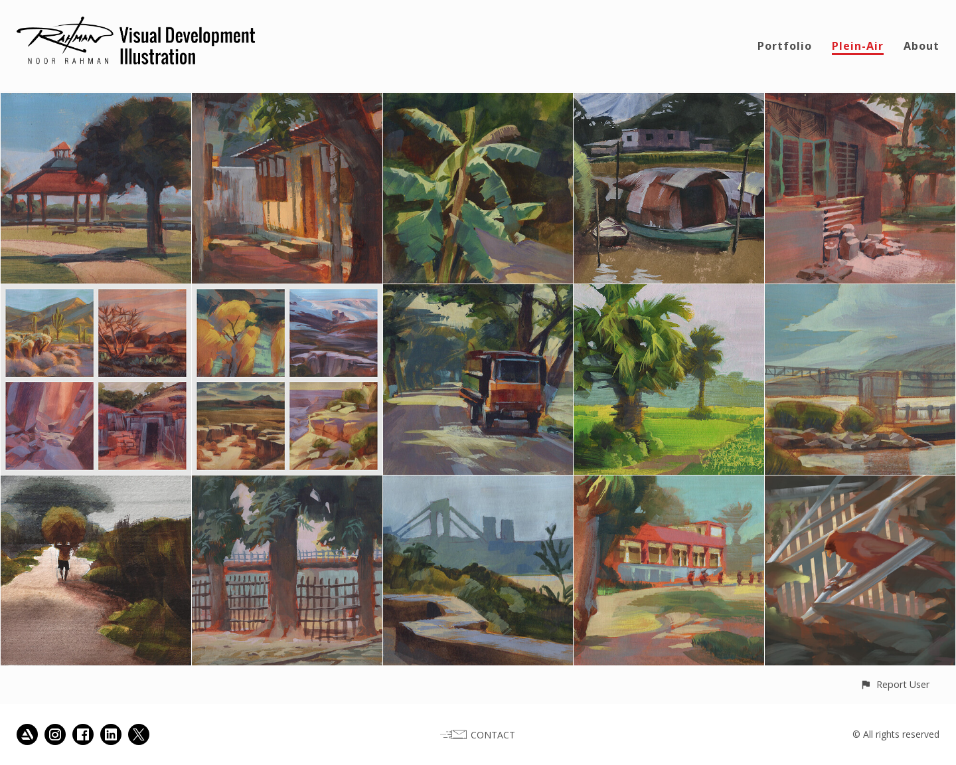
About (921, 46)
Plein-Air (858, 46)
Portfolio (784, 46)
